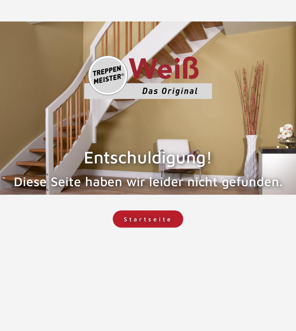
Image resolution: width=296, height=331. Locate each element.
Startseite (148, 219)
